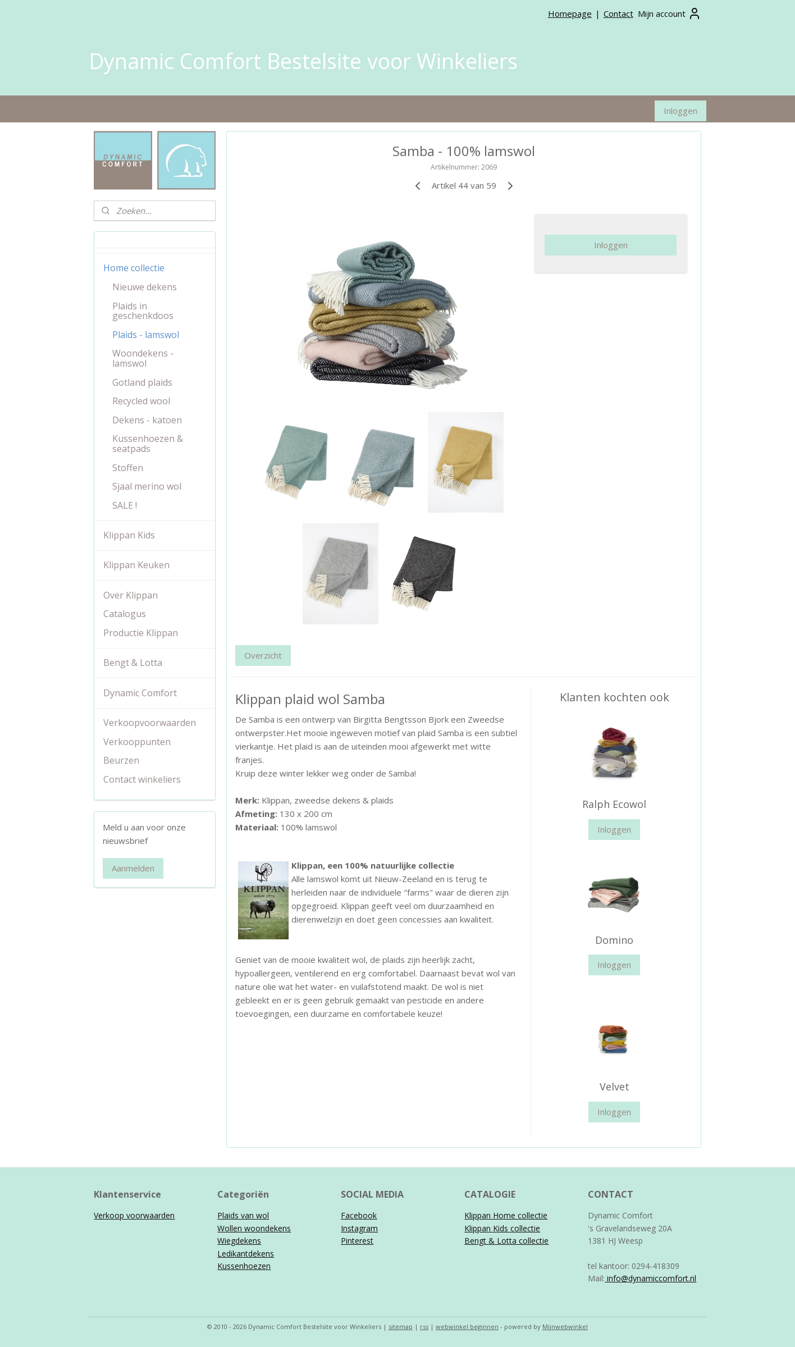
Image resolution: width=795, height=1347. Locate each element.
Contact (618, 13)
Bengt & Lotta (132, 662)
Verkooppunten (137, 742)
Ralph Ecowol (614, 804)
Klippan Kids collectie (502, 1228)
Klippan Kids (129, 535)
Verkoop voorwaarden (134, 1215)
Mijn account (669, 13)
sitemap (401, 1326)
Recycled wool (141, 401)
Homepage (570, 13)
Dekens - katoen (147, 420)
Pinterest (357, 1240)
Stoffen (127, 468)
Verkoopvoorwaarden (149, 722)
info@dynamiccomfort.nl (650, 1278)
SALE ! (124, 505)
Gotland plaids (142, 382)
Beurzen (121, 760)
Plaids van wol (243, 1215)
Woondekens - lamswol (142, 358)
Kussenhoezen (244, 1266)
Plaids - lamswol (145, 334)
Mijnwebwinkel (565, 1326)
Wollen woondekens (254, 1228)
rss (424, 1326)
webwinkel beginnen (467, 1326)
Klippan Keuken (136, 565)
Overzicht (263, 655)
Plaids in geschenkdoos (142, 311)
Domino (614, 940)
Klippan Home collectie (505, 1215)
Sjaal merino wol (146, 486)
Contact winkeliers (142, 779)
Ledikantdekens (245, 1253)
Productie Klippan (140, 633)
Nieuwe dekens (144, 287)
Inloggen (680, 110)
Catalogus (124, 614)
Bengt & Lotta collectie (506, 1240)
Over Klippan (130, 595)
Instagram (359, 1228)
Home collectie (134, 268)
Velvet (614, 1086)
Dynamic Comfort (140, 693)
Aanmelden (133, 868)
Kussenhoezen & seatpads (147, 443)
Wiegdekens (239, 1240)
